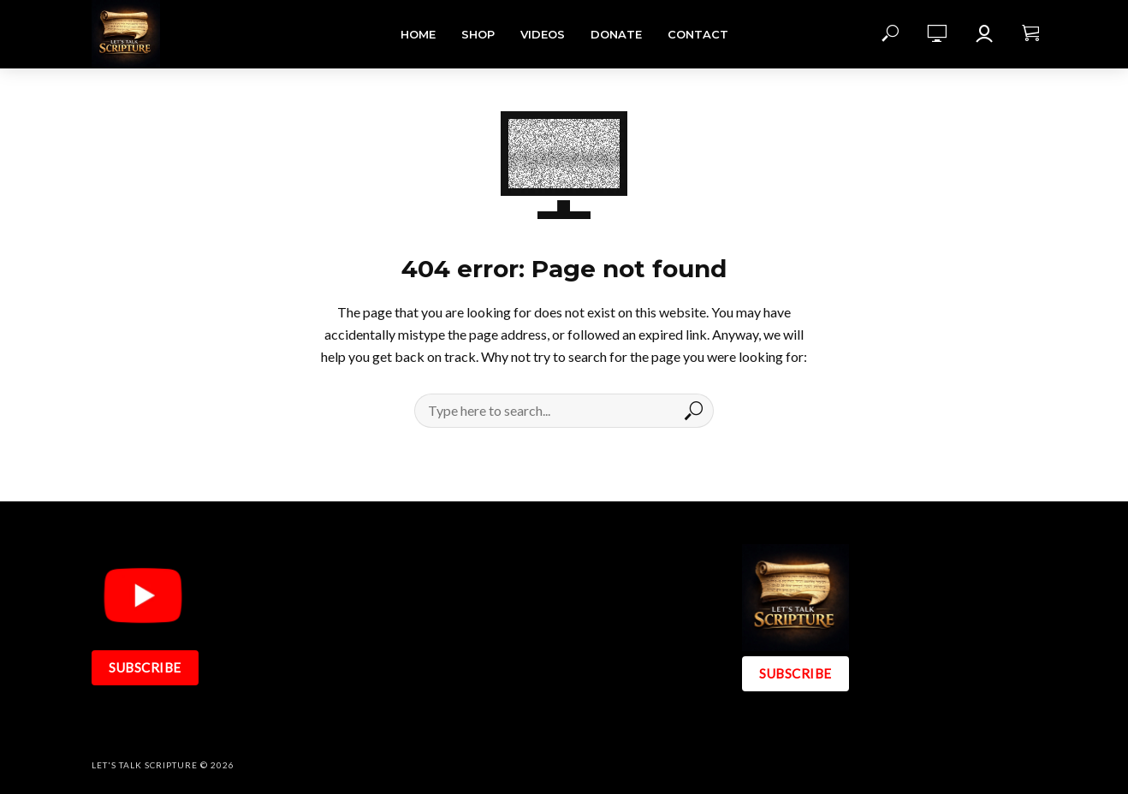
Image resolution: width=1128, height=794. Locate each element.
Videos (542, 34)
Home (418, 34)
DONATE (616, 34)
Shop (478, 34)
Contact (698, 34)
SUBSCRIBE (145, 667)
